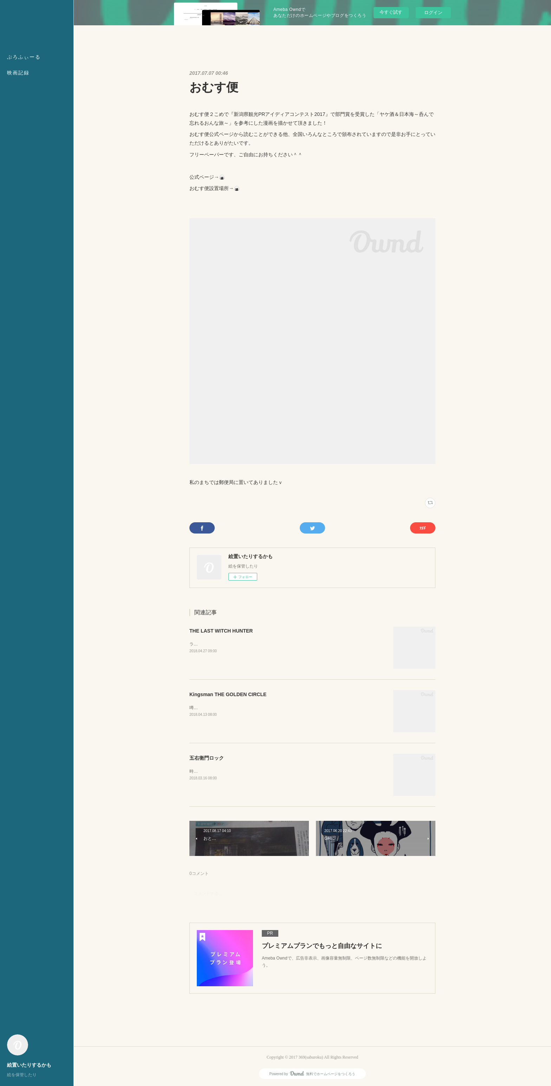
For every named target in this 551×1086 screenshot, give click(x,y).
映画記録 (18, 73)
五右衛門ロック (206, 758)
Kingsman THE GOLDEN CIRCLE (227, 694)
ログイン (433, 12)
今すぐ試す (391, 12)
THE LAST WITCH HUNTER (221, 631)
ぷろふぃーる (24, 57)
